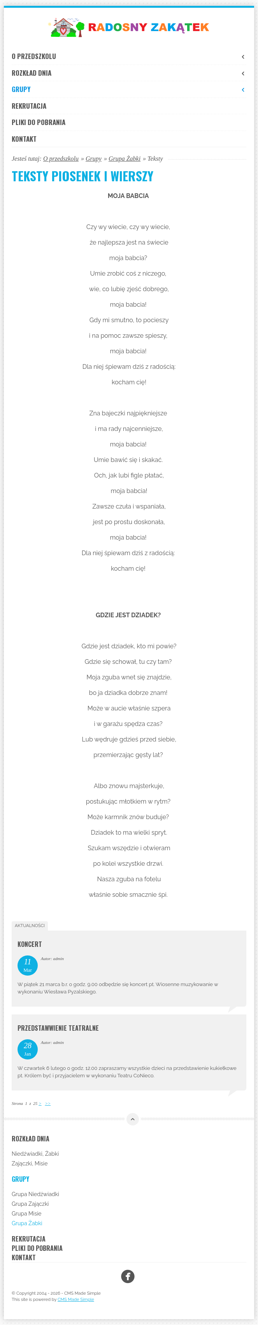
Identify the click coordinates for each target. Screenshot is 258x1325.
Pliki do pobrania (38, 122)
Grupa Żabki (124, 158)
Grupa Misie (26, 1213)
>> (48, 1103)
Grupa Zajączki (30, 1204)
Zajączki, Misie (29, 1163)
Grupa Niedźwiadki (35, 1194)
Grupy (129, 89)
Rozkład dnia (129, 73)
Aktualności (30, 925)
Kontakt (24, 139)
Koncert (30, 944)
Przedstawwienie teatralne (58, 1028)
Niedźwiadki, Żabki (35, 1154)
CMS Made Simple (76, 1299)
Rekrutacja (29, 106)
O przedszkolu (129, 56)
